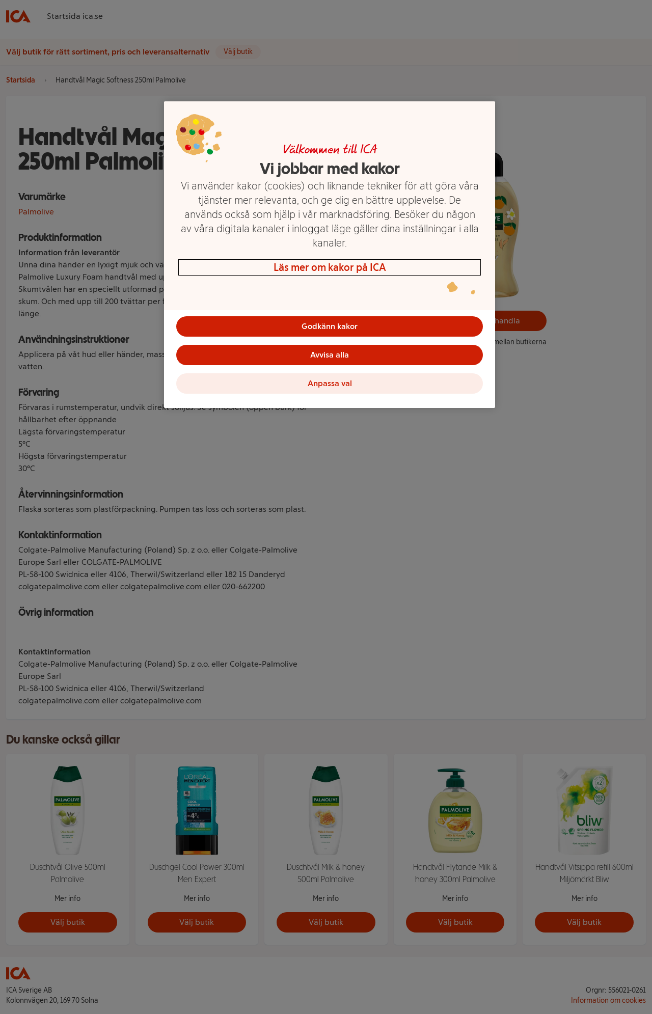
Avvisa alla (329, 355)
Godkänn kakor (330, 326)
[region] (329, 254)
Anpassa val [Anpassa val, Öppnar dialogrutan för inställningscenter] (330, 383)
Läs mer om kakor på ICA (330, 267)
